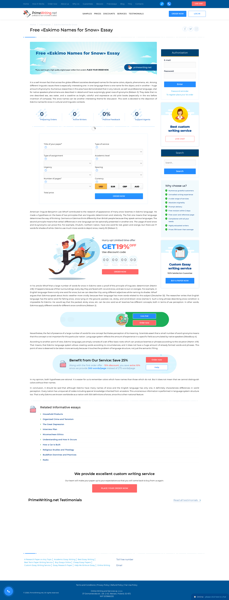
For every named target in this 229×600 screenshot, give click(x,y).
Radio (45, 459)
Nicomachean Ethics (53, 434)
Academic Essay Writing (64, 559)
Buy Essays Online (63, 561)
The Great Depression (53, 424)
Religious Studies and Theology (58, 449)
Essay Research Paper (62, 564)
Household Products (53, 413)
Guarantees (88, 4)
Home (26, 4)
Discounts (109, 14)
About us (65, 4)
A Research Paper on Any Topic (38, 559)
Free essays (112, 4)
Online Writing (103, 564)
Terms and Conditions (85, 584)
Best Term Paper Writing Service (38, 561)
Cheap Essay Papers (82, 561)
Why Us (75, 4)
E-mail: (167, 60)
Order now (52, 4)
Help (157, 366)
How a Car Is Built (51, 444)
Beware (99, 4)
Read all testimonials (186, 499)
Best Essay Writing (86, 559)
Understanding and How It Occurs (60, 439)
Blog (122, 4)
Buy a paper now (180, 281)
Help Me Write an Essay (84, 564)
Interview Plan (50, 429)
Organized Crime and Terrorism (58, 418)
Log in (197, 14)
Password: (169, 71)
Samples (87, 14)
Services (122, 14)
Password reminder (180, 91)
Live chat (199, 4)
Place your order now (114, 487)
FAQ (130, 4)
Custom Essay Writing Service (37, 564)
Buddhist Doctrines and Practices (59, 454)
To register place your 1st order (179, 95)
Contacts (139, 4)
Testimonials (136, 14)
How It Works (38, 4)
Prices (97, 14)
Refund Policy (117, 584)
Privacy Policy (103, 584)
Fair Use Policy (130, 584)
